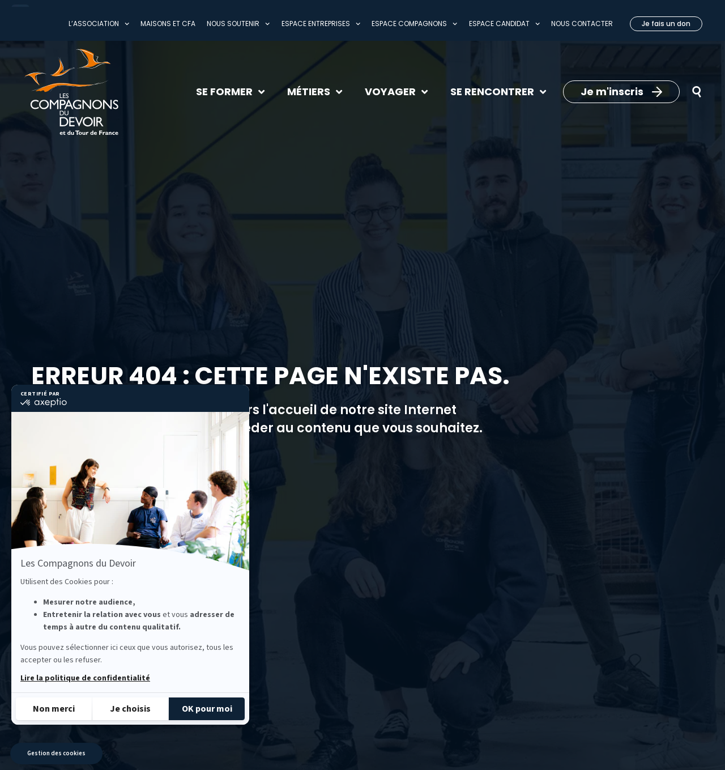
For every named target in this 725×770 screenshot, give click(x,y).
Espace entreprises (321, 24)
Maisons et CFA (167, 23)
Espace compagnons (414, 24)
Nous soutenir (238, 24)
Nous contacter (582, 23)
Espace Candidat (504, 24)
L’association (99, 24)
